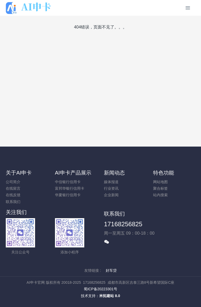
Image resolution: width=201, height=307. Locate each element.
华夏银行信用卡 (68, 195)
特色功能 (163, 173)
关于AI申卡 (19, 173)
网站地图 (160, 182)
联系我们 (13, 202)
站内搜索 (160, 195)
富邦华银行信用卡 (69, 188)
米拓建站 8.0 (109, 296)
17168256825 (123, 224)
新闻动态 (114, 173)
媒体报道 (111, 182)
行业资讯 (111, 188)
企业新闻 (111, 195)
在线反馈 (13, 195)
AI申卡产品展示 (73, 173)
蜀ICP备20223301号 (100, 289)
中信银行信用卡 (68, 182)
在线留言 (13, 188)
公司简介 (13, 182)
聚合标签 (160, 188)
